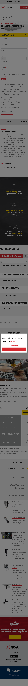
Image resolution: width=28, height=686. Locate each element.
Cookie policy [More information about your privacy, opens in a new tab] (13, 341)
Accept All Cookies (14, 349)
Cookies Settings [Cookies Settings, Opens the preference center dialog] (14, 345)
